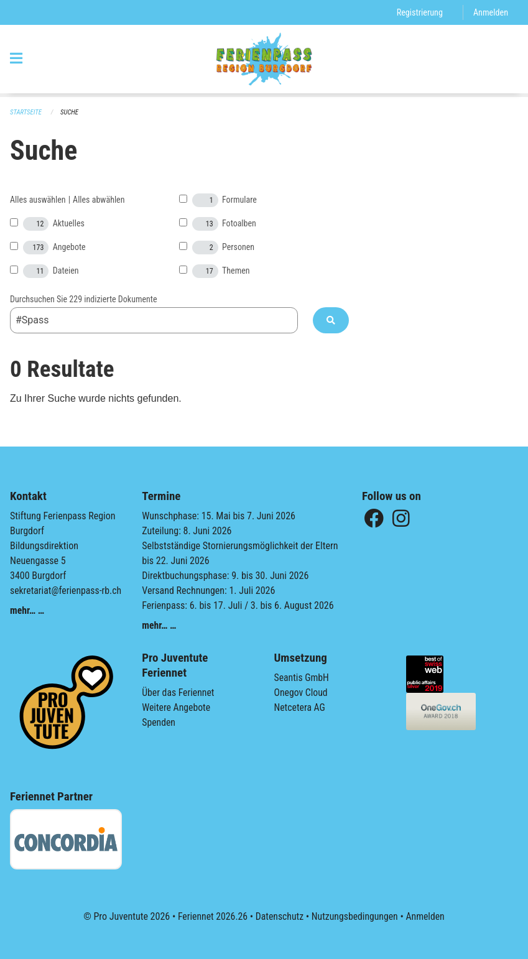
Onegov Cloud (301, 692)
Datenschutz (278, 916)
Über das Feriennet (178, 692)
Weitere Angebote (176, 707)
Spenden (159, 722)
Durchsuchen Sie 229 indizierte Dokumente (83, 299)
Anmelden (490, 12)
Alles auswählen (38, 200)
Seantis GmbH (302, 677)
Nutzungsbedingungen (355, 916)
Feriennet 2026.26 (210, 916)
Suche (70, 112)
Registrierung (419, 12)
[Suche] (331, 320)
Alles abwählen (98, 200)
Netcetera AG (300, 707)
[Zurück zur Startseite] (264, 61)
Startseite (26, 112)
